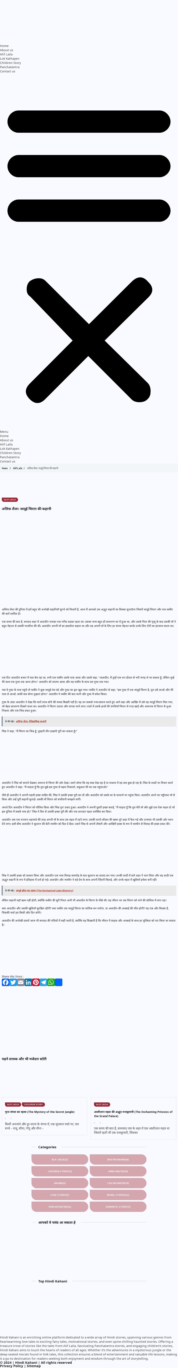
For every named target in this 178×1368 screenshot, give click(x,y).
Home (4, 46)
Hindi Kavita (118, 1171)
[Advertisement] (89, 488)
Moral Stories (118, 1195)
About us (6, 50)
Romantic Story (118, 1207)
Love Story (60, 1195)
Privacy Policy (11, 1365)
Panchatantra (10, 67)
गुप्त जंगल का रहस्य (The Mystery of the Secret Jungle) (39, 1112)
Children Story (10, 63)
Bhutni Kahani (118, 1159)
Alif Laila (6, 54)
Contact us (7, 71)
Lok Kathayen (9, 58)
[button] (89, 253)
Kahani (60, 1183)
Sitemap (34, 1365)
